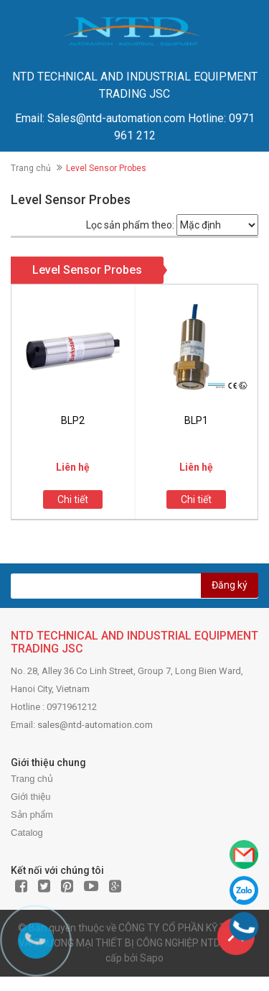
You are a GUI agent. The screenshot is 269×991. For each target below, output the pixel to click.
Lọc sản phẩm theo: (130, 225)
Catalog (27, 832)
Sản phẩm (32, 814)
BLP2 (73, 420)
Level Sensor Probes (87, 270)
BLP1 (196, 420)
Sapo (152, 958)
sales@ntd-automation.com (95, 724)
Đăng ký (229, 585)
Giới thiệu (30, 796)
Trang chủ (31, 168)
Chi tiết (72, 499)
